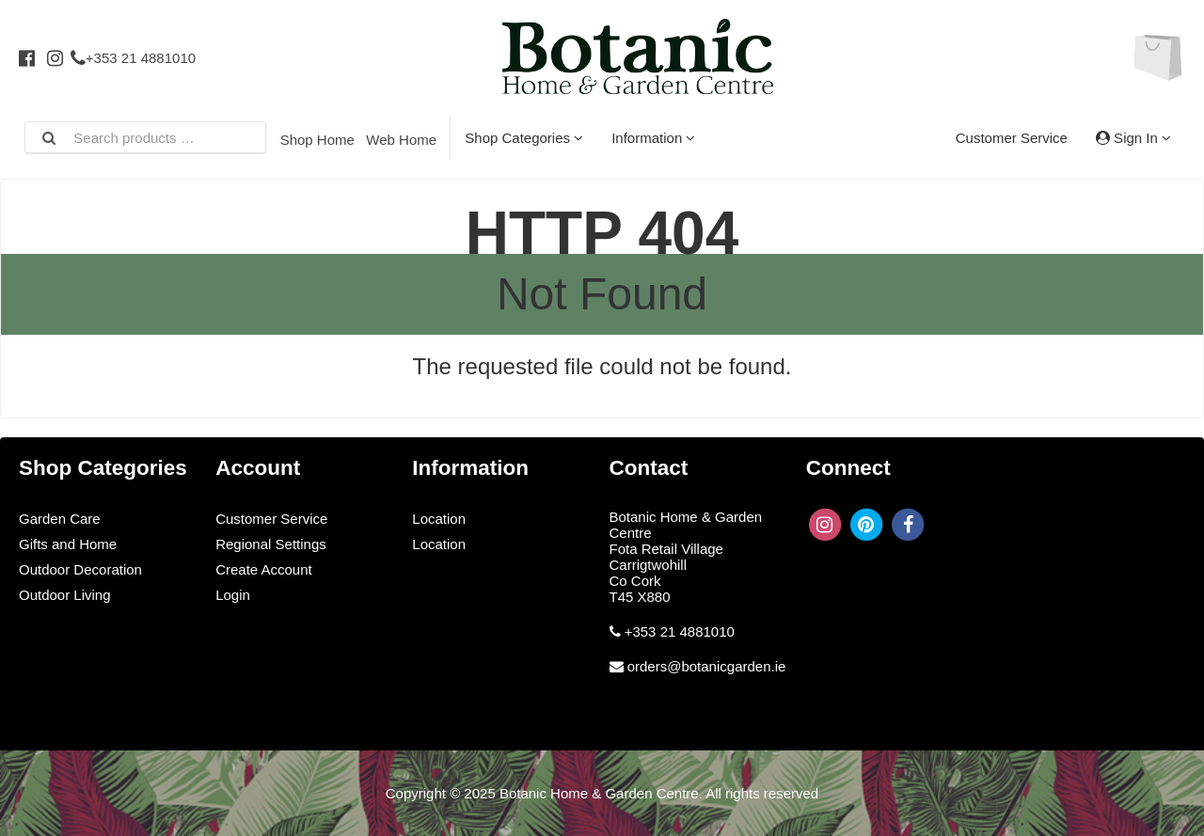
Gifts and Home (68, 544)
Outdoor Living (65, 595)
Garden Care (60, 519)
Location (439, 519)
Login (232, 595)
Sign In (1133, 138)
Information (653, 138)
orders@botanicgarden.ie (706, 666)
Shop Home (317, 140)
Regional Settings (270, 544)
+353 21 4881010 (133, 58)
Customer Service (1012, 138)
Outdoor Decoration (80, 569)
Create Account (263, 569)
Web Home (401, 140)
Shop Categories (524, 138)
